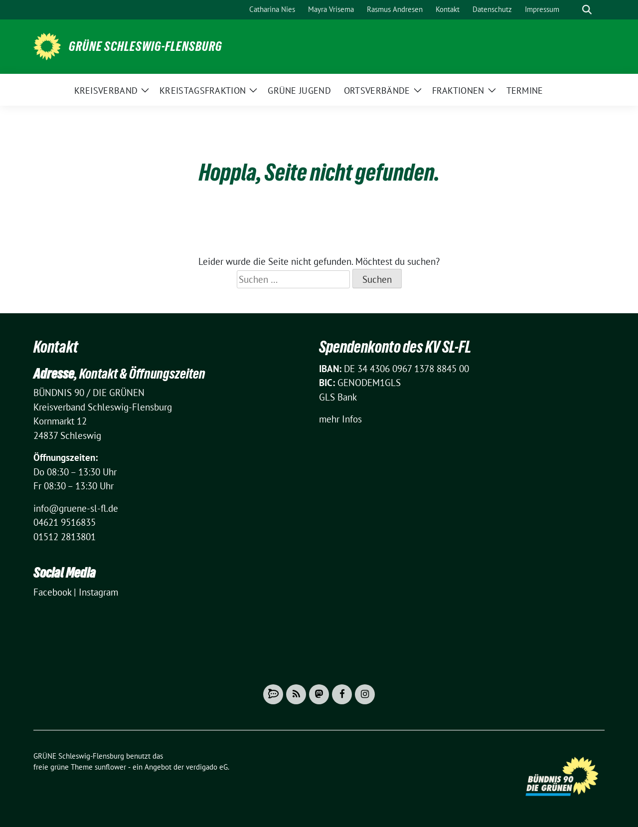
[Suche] (572, 9)
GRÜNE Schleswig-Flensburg (145, 46)
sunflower (110, 767)
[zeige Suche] (587, 9)
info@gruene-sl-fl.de (75, 508)
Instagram (98, 592)
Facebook (52, 592)
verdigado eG (207, 767)
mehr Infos (340, 419)
